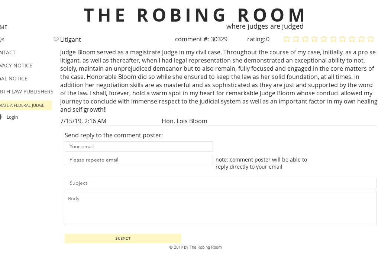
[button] (123, 238)
